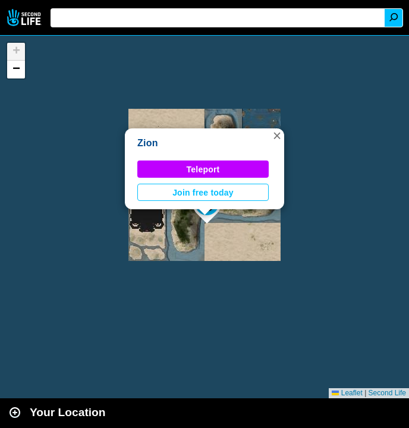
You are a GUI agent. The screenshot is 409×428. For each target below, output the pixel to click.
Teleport (203, 169)
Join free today (203, 192)
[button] (277, 135)
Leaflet (347, 393)
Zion (147, 143)
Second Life (25, 17)
